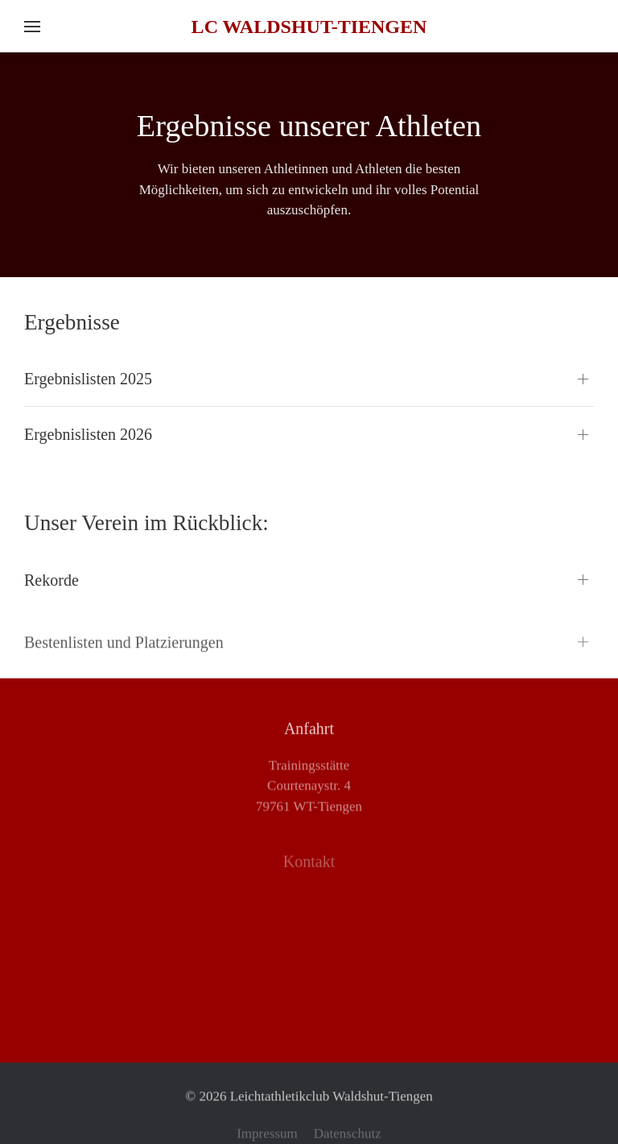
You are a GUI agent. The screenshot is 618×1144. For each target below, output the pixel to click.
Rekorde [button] (51, 580)
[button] (32, 26)
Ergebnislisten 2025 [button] (88, 379)
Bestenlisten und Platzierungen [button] (124, 652)
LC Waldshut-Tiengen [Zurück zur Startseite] (309, 26)
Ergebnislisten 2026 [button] (88, 434)
